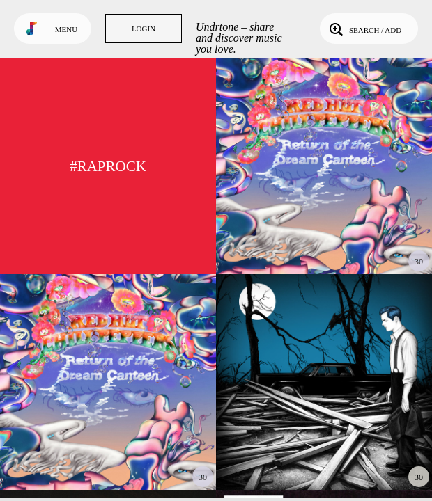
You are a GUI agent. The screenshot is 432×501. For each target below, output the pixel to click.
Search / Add (364, 28)
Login (143, 28)
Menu (66, 29)
